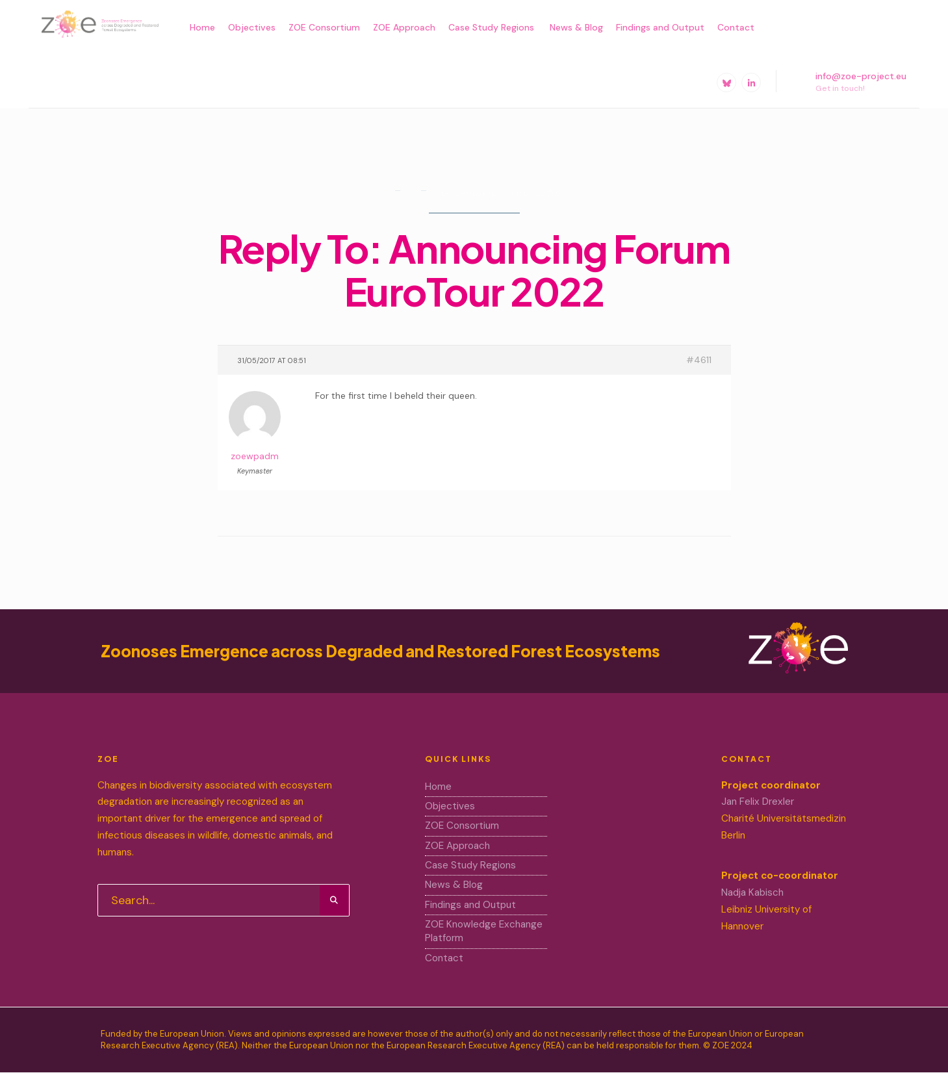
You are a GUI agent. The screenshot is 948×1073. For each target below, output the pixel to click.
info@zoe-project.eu (848, 82)
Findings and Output (660, 27)
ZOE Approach (404, 27)
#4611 (698, 360)
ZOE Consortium (324, 27)
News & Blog (576, 27)
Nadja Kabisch (752, 892)
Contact (735, 27)
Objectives (251, 27)
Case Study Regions (492, 27)
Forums (409, 195)
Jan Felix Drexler (757, 801)
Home (202, 27)
